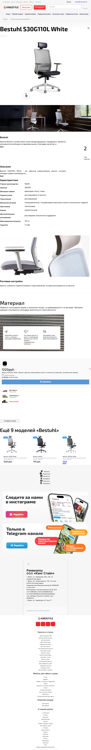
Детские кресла (45, 647)
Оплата (45, 715)
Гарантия (45, 734)
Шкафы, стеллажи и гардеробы (45, 682)
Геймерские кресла (45, 644)
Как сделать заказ (45, 726)
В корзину (45, 381)
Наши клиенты (45, 730)
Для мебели (45, 706)
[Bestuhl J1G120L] (45, 444)
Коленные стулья (45, 657)
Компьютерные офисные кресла (20, 19)
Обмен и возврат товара (45, 724)
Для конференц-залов (45, 664)
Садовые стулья (45, 668)
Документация (45, 719)
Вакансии (45, 717)
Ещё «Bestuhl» (31, 430)
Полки (45, 688)
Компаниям (45, 741)
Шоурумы (26, 7)
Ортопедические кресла (45, 649)
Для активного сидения (45, 670)
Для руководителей (45, 636)
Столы (45, 677)
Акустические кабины (45, 692)
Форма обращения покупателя (45, 747)
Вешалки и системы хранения (45, 686)
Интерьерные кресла (45, 662)
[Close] (29, 563)
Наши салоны (14, 401)
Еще (2, 146)
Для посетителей (45, 642)
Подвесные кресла (45, 666)
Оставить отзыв (10, 421)
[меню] (40, 7)
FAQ (45, 745)
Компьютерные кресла (45, 638)
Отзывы (45, 728)
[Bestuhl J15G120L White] (75, 444)
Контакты (45, 743)
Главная (5, 19)
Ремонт (45, 732)
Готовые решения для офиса (45, 697)
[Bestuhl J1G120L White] (16, 444)
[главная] (11, 7)
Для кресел (45, 704)
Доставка (45, 737)
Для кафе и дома (45, 651)
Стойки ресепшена (45, 690)
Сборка (45, 722)
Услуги (46, 739)
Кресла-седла (45, 659)
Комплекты (45, 694)
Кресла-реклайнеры (46, 655)
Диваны (45, 679)
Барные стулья (45, 653)
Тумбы (45, 684)
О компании (45, 713)
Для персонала (45, 640)
